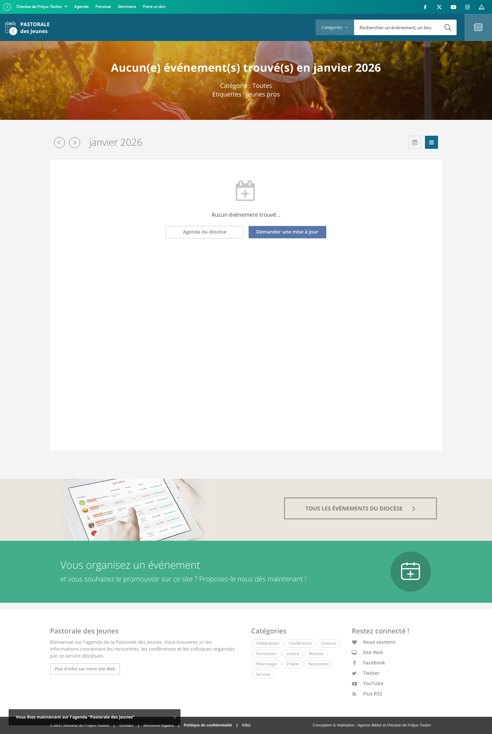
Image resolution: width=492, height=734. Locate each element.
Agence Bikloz (370, 725)
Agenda (81, 6)
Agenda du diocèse (205, 232)
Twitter (366, 673)
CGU (246, 725)
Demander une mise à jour (287, 232)
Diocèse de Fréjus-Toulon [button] (40, 6)
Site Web (367, 652)
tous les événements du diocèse (360, 508)
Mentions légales (158, 725)
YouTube (367, 683)
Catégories (335, 27)
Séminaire (127, 6)
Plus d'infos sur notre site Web (85, 669)
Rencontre (318, 664)
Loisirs (292, 654)
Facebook (368, 663)
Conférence (300, 643)
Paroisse (103, 6)
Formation (266, 654)
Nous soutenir (374, 642)
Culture (328, 643)
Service (263, 674)
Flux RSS (367, 694)
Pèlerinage (266, 664)
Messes (316, 654)
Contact (126, 725)
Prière (293, 664)
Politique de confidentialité (208, 725)
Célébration (267, 643)
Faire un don (154, 6)
